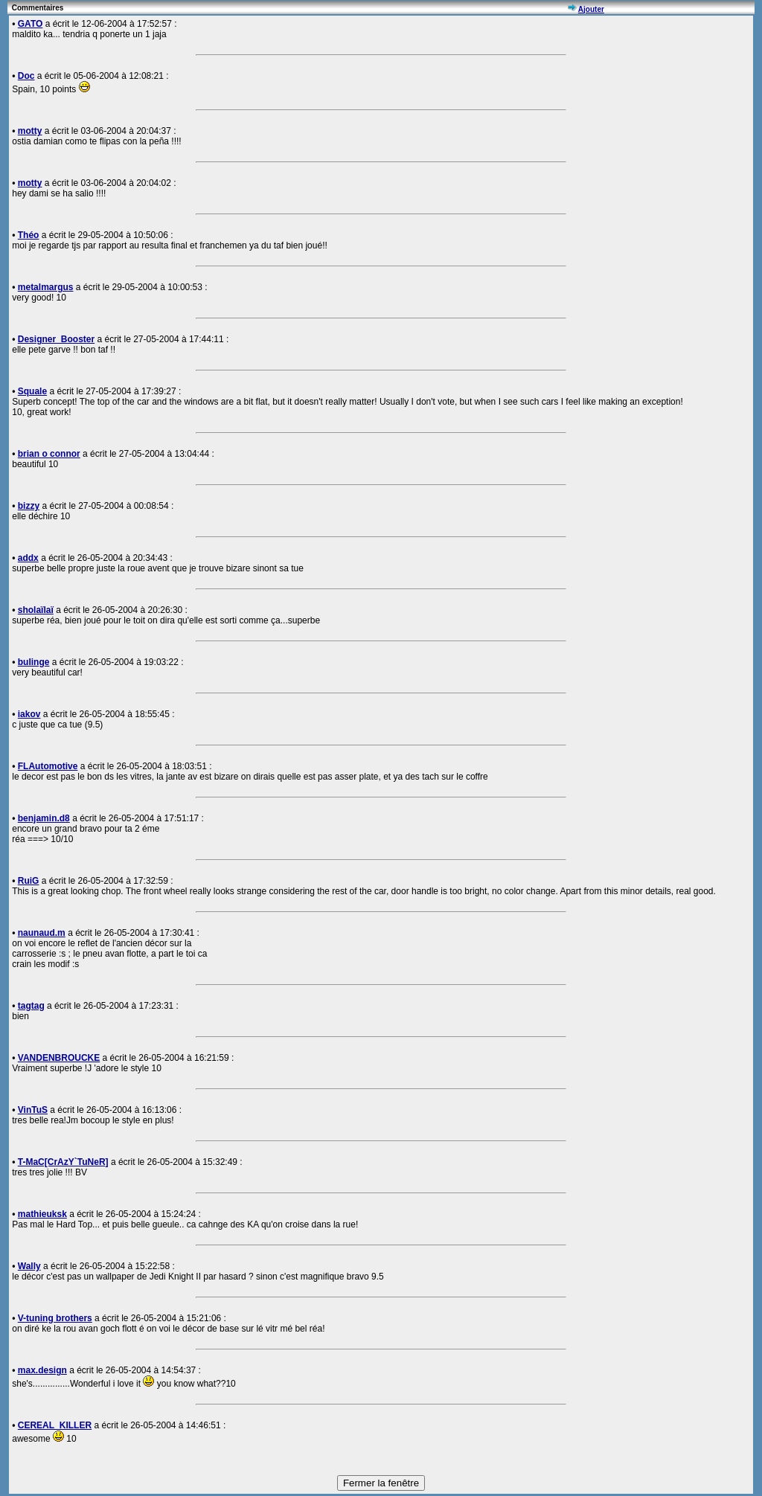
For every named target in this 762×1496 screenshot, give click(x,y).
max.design (42, 1370)
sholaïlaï (36, 610)
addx (28, 558)
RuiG (28, 881)
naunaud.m (41, 933)
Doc (26, 76)
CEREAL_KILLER (55, 1425)
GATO (30, 24)
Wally (29, 1266)
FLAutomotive (48, 766)
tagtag (31, 1006)
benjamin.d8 (44, 818)
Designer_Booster (56, 339)
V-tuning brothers (55, 1318)
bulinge (34, 662)
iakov (29, 714)
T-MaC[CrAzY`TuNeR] (63, 1162)
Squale (32, 391)
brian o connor (49, 454)
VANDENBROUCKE (59, 1058)
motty (30, 131)
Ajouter (591, 9)
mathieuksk (42, 1214)
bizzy (28, 506)
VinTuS (33, 1110)
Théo (28, 235)
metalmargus (46, 287)
